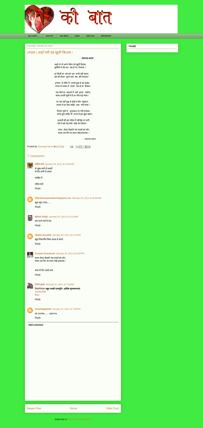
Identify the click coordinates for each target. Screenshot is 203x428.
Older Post (112, 408)
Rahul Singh (41, 216)
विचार (37, 295)
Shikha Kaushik (43, 235)
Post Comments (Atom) (79, 419)
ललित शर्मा (39, 164)
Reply (38, 188)
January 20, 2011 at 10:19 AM (63, 216)
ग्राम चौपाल (64, 36)
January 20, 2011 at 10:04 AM (59, 164)
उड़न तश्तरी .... (34, 36)
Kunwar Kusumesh (45, 253)
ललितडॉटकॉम (106, 36)
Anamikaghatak (43, 309)
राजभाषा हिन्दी (40, 292)
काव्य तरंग (49, 36)
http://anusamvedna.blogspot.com (53, 198)
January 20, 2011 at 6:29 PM (70, 253)
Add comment (35, 325)
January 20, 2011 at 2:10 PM (66, 235)
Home (73, 408)
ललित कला (90, 36)
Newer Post (34, 408)
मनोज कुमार (40, 284)
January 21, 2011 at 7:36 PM (66, 309)
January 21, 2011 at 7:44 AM (60, 284)
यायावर (77, 36)
